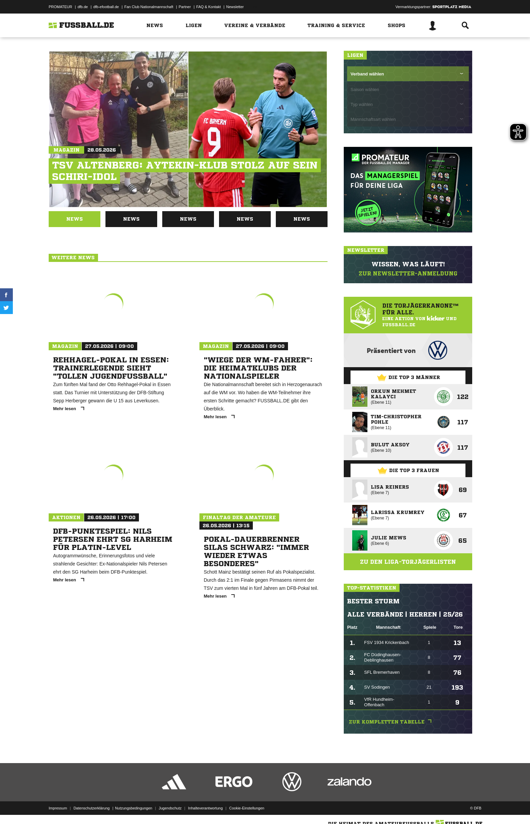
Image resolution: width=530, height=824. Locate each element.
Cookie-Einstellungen (246, 808)
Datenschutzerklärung (91, 808)
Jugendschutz (170, 808)
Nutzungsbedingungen (133, 808)
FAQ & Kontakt (208, 7)
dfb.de (82, 7)
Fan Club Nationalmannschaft (148, 7)
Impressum (58, 808)
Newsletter (235, 7)
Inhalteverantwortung (205, 808)
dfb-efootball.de (106, 7)
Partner (185, 7)
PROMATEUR (60, 7)
